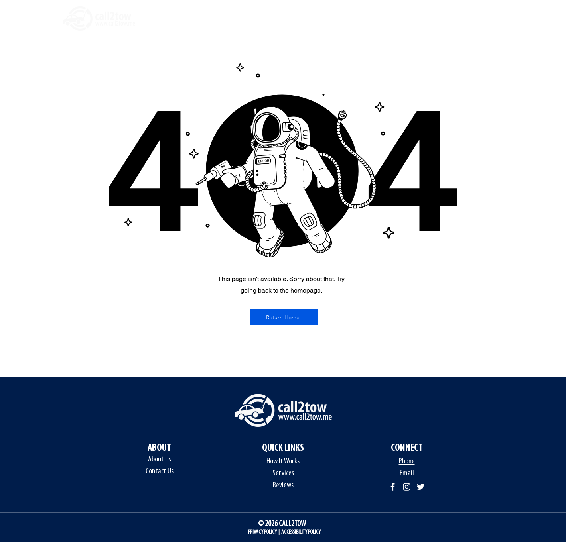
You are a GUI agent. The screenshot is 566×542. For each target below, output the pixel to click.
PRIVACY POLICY (262, 532)
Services (283, 473)
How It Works (283, 461)
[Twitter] (421, 487)
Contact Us (160, 471)
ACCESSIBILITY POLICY (301, 532)
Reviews (283, 485)
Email (407, 473)
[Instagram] (407, 487)
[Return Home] (284, 317)
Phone (407, 461)
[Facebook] (393, 487)
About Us (159, 459)
